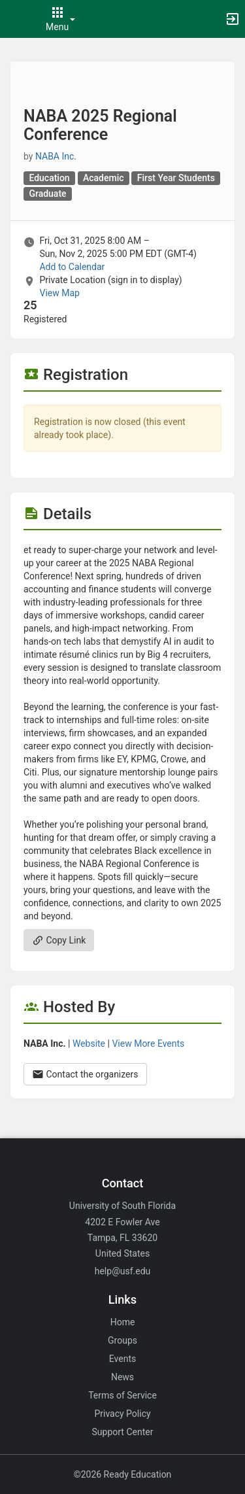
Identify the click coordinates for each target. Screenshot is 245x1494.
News (122, 1377)
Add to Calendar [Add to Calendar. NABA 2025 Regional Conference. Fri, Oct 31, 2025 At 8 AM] (72, 267)
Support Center (123, 1432)
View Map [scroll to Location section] (59, 293)
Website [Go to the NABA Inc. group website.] (89, 1043)
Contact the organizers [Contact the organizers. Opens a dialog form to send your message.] (85, 1074)
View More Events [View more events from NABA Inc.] (148, 1043)
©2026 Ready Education (123, 1474)
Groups (122, 1340)
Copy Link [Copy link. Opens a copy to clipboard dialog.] (59, 940)
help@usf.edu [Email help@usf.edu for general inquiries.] (123, 1271)
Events (122, 1358)
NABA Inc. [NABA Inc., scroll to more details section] (55, 156)
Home (122, 1322)
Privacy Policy (122, 1413)
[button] (16, 19)
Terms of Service (122, 1395)
